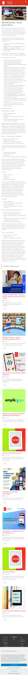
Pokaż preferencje (14, 670)
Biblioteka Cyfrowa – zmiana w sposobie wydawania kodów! (11, 338)
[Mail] (14, 639)
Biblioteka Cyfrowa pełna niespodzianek (10, 493)
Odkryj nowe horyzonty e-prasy (11, 453)
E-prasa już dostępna (8, 572)
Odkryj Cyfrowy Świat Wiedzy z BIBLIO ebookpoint (13, 374)
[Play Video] (14, 13)
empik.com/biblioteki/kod (13, 139)
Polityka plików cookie (15, 660)
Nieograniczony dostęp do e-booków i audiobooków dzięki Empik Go (13, 415)
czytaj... (5, 308)
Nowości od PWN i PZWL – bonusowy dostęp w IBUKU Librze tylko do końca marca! (13, 297)
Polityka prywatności (17, 673)
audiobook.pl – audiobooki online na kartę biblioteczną (13, 532)
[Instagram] (16, 637)
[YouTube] (14, 637)
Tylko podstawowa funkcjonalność (14, 667)
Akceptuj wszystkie (14, 664)
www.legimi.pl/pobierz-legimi (7, 168)
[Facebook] (11, 637)
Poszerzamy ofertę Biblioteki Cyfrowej (13, 611)
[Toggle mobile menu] (25, 1)
